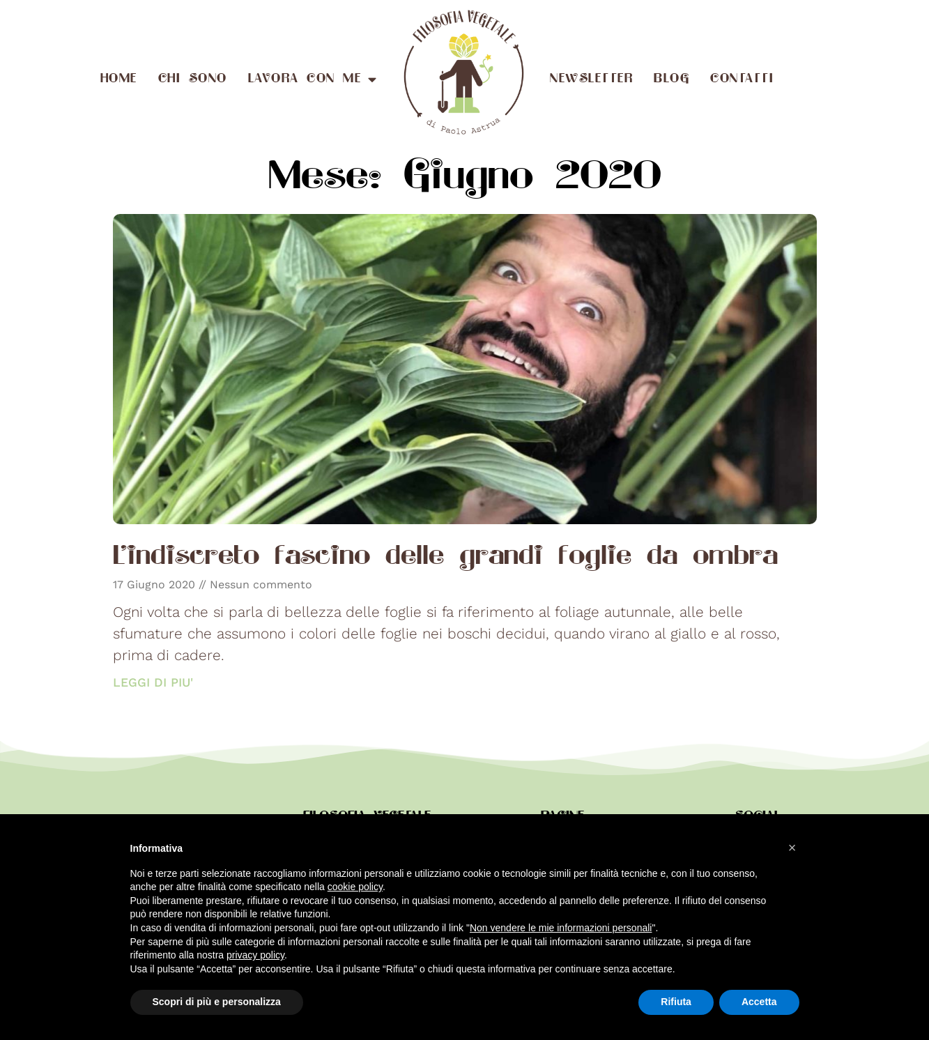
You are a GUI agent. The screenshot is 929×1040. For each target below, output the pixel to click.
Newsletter (591, 79)
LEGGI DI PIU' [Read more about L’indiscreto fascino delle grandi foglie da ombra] (153, 682)
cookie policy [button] (355, 886)
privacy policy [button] (255, 955)
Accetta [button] (759, 1001)
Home (118, 79)
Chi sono (192, 79)
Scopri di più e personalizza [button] (217, 1001)
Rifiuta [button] (676, 1001)
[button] (792, 847)
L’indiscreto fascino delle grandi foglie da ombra (445, 557)
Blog (671, 79)
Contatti (742, 79)
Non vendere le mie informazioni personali (561, 927)
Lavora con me (313, 79)
